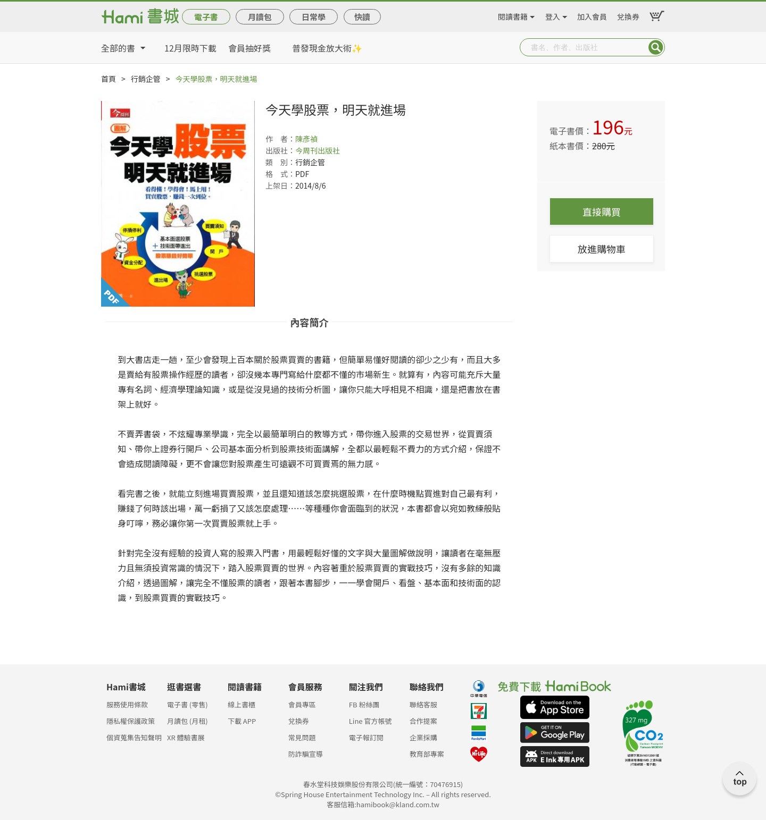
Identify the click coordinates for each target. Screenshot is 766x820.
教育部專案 (427, 754)
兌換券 (628, 15)
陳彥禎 (306, 138)
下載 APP (242, 721)
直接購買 (601, 211)
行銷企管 (146, 78)
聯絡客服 (423, 704)
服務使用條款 (127, 704)
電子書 (206, 16)
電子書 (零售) (187, 704)
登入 (552, 15)
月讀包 (260, 16)
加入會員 (592, 15)
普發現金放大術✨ (327, 47)
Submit (655, 47)
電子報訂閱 (366, 737)
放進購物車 (602, 249)
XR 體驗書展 (186, 737)
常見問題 (302, 737)
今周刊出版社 (317, 150)
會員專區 (302, 704)
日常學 (314, 16)
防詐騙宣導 (305, 754)
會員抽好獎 (249, 47)
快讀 (362, 16)
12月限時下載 (190, 47)
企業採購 (423, 737)
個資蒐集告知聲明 (134, 737)
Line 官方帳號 (370, 721)
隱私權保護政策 (130, 721)
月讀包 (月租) (187, 721)
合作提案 (423, 721)
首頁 (108, 78)
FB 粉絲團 (364, 704)
